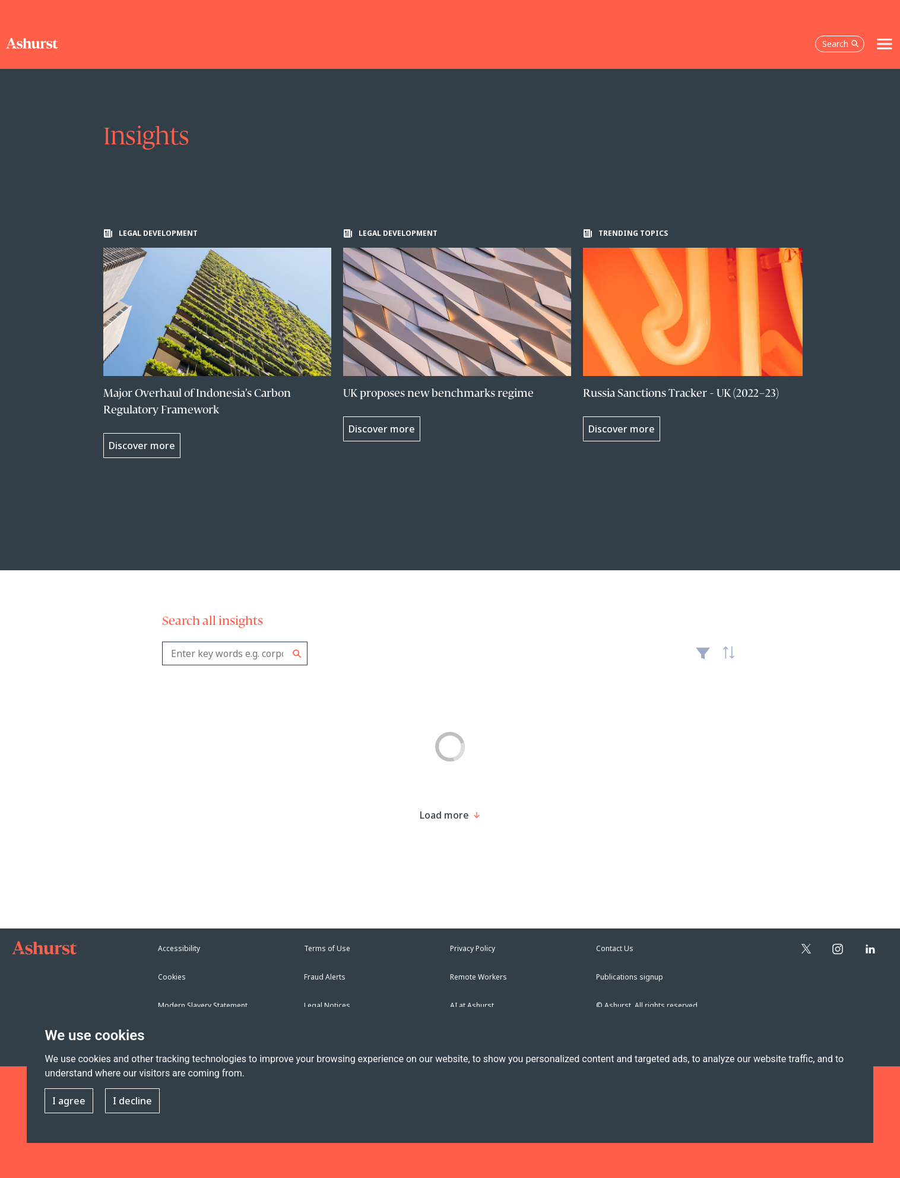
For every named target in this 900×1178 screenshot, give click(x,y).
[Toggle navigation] (884, 43)
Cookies (172, 977)
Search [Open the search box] (840, 43)
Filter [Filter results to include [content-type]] (703, 658)
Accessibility (179, 948)
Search (297, 653)
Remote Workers (478, 977)
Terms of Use (327, 948)
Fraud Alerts (325, 977)
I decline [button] (132, 1100)
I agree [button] (68, 1100)
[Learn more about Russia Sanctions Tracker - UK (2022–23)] (697, 335)
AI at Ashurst (472, 1005)
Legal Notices (327, 1005)
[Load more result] (444, 815)
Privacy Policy (472, 948)
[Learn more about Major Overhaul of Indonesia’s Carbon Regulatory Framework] (217, 343)
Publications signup (629, 977)
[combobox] (235, 653)
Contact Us (614, 948)
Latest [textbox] (726, 659)
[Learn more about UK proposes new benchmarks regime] (457, 335)
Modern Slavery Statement (203, 1005)
